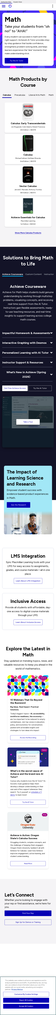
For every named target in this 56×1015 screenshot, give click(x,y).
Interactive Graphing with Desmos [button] (24, 342)
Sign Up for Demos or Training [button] (28, 922)
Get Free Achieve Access (15, 388)
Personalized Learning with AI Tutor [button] (25, 352)
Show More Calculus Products (28, 233)
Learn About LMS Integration (28, 581)
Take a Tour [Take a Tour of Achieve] (28, 422)
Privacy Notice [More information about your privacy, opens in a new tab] (17, 989)
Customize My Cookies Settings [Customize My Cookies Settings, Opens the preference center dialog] (26, 994)
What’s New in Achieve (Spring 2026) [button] (26, 374)
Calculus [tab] (7, 95)
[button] (52, 6)
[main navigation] (3, 6)
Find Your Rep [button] (28, 913)
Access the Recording (28, 738)
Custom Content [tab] (33, 274)
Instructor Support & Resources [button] (22, 362)
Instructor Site (6, 2)
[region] (28, 996)
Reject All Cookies (26, 1000)
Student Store (17, 2)
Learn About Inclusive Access (28, 622)
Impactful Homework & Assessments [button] (26, 333)
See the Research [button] (18, 507)
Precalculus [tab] (20, 95)
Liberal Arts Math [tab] (37, 95)
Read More (28, 864)
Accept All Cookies (26, 1006)
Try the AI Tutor (16, 61)
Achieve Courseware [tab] (12, 274)
